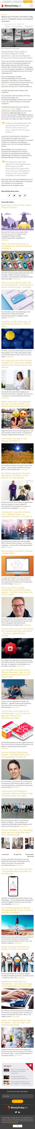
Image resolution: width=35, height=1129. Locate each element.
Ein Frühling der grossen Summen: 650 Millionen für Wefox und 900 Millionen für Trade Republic (15, 475)
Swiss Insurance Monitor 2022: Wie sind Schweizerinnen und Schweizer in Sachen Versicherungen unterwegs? (17, 284)
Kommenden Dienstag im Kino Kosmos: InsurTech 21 (14, 439)
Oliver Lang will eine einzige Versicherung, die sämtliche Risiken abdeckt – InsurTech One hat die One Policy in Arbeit (16, 591)
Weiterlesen (5, 240)
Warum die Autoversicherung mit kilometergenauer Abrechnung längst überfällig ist (16, 246)
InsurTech (7, 26)
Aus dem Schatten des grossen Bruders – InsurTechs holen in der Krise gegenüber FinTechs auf (15, 754)
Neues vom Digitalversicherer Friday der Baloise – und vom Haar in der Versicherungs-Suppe (16, 1022)
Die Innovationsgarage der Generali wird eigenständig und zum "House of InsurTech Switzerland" (17, 910)
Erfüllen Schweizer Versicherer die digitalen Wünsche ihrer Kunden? (15, 948)
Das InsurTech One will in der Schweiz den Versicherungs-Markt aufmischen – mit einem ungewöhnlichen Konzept (17, 632)
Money (7, 1)
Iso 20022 (28, 1)
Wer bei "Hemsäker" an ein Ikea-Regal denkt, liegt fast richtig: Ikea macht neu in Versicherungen (17, 832)
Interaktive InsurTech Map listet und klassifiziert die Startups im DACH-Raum (16, 323)
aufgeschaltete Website (8, 109)
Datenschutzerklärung (12, 1122)
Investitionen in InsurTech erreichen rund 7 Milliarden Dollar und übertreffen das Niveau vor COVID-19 (16, 514)
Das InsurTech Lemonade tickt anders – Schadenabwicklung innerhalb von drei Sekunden (17, 871)
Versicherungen (29, 26)
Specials (17, 1)
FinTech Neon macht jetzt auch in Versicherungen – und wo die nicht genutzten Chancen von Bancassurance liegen (15, 714)
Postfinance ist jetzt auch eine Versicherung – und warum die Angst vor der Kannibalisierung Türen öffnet (16, 983)
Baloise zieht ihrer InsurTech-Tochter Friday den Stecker (16, 206)
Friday (6, 84)
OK (17, 1126)
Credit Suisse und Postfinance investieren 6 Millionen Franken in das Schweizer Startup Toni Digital (17, 793)
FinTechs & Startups (18, 26)
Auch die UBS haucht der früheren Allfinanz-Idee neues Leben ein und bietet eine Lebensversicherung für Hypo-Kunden (15, 673)
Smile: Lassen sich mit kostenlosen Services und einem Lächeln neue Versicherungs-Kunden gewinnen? (16, 403)
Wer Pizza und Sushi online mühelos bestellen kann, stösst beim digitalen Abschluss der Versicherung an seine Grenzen (16, 363)
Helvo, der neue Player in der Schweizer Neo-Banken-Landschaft (20, 1071)
